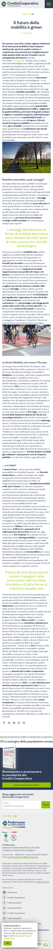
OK (7, 943)
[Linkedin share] (14, 723)
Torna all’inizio (8, 816)
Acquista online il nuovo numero (26, 785)
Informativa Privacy (22, 936)
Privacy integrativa (40, 930)
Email (6, 803)
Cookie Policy (8, 938)
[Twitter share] (9, 723)
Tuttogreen (17, 60)
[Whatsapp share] (19, 723)
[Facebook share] (4, 723)
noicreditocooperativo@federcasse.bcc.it (22, 857)
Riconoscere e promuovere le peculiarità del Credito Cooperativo (22, 775)
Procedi (46, 805)
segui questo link (42, 882)
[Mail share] (24, 723)
